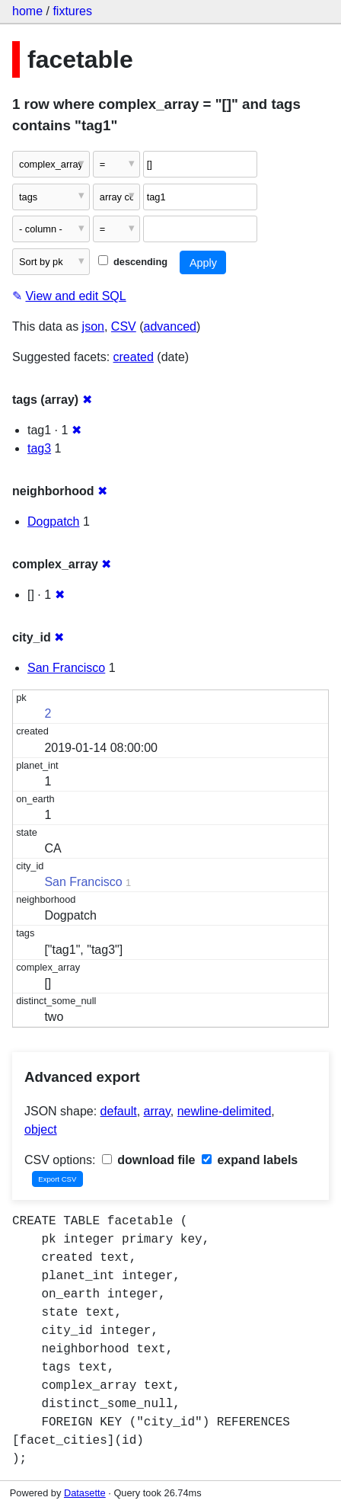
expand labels (250, 1159)
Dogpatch (53, 521)
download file (149, 1159)
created (133, 356)
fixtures (72, 11)
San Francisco (66, 667)
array (157, 1111)
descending (132, 261)
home (27, 11)
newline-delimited (224, 1111)
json (93, 326)
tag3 (39, 448)
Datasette (85, 1493)
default (118, 1111)
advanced (170, 326)
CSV (123, 326)
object (40, 1129)
